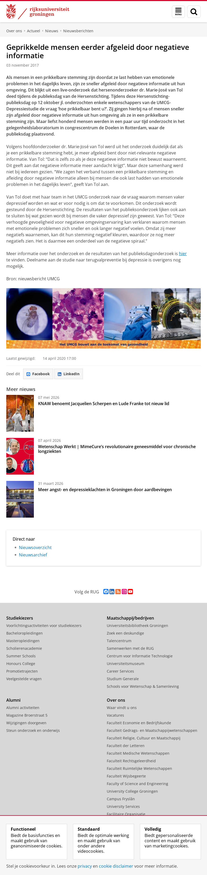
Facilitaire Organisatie (126, 814)
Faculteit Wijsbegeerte (126, 776)
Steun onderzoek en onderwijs (33, 730)
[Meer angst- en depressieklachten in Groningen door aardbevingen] (20, 499)
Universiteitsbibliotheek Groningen (137, 625)
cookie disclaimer (116, 866)
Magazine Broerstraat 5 (26, 715)
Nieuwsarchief (33, 555)
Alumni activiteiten (22, 707)
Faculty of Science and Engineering (137, 783)
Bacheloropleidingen (24, 633)
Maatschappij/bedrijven (130, 618)
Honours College (20, 663)
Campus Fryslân (121, 798)
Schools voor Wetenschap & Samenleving (143, 686)
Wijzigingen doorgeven (26, 722)
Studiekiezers (19, 618)
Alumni (13, 700)
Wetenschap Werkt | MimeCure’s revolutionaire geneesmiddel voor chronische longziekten (117, 449)
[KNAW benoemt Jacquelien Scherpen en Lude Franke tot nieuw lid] (20, 413)
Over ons (14, 30)
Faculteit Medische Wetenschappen (138, 753)
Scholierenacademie (24, 648)
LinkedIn (68, 373)
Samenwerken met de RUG (130, 648)
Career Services (120, 671)
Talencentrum (119, 640)
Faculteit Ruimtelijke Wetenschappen (139, 768)
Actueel (33, 30)
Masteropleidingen (23, 640)
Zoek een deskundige (125, 633)
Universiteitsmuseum (125, 663)
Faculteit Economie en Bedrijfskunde (139, 722)
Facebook (38, 373)
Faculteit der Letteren (126, 745)
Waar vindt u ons (122, 707)
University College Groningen (132, 791)
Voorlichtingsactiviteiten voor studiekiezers (44, 625)
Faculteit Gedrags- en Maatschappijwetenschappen (152, 730)
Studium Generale (123, 678)
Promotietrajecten (22, 671)
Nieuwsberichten (78, 30)
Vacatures (115, 715)
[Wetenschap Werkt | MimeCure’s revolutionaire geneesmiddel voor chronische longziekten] (20, 456)
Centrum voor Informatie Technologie (140, 655)
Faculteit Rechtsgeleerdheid (131, 760)
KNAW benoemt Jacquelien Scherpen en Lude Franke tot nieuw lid (103, 403)
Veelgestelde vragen (24, 678)
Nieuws (51, 30)
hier (183, 253)
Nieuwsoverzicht (35, 547)
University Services (123, 806)
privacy (85, 866)
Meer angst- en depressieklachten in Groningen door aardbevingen (105, 489)
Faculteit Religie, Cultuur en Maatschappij (144, 738)
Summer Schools (21, 655)
